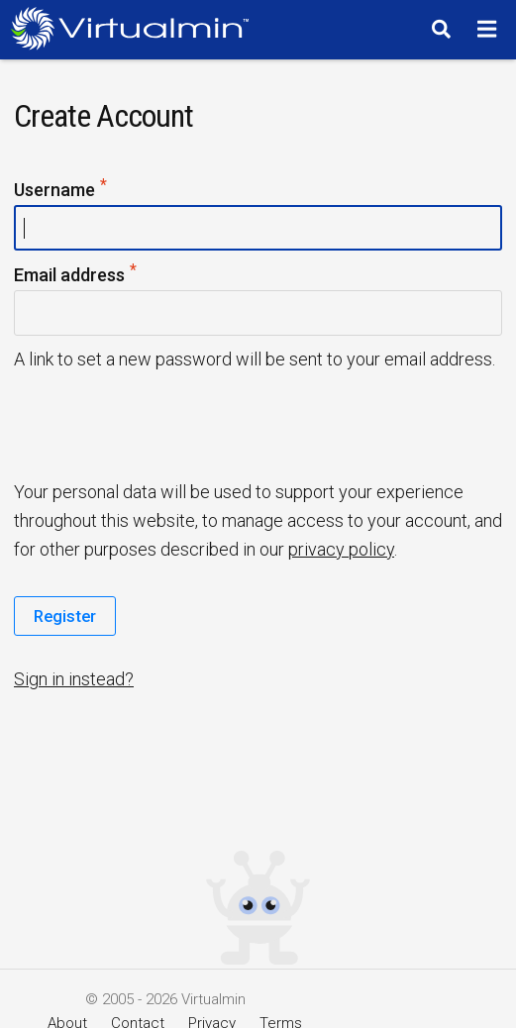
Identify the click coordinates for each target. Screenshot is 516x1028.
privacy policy (341, 549)
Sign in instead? (74, 678)
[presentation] (165, 424)
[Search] (438, 28)
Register (65, 616)
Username (61, 190)
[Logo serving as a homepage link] (135, 28)
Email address (76, 275)
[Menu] (490, 28)
